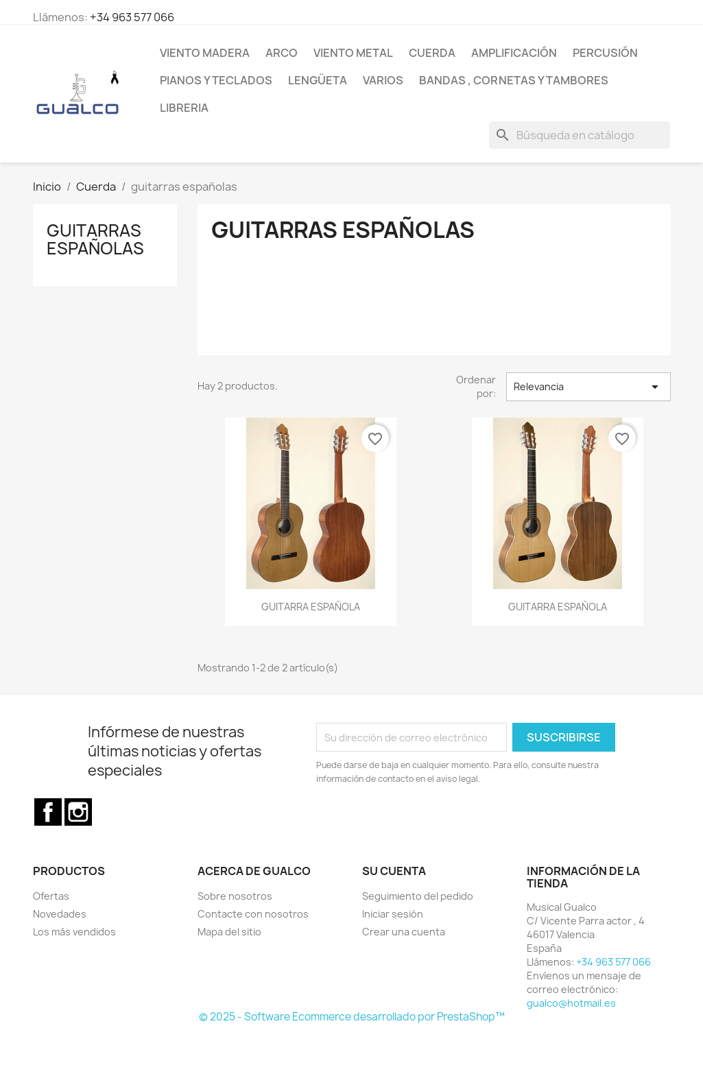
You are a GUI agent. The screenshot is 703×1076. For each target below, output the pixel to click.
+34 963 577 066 (132, 17)
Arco (281, 52)
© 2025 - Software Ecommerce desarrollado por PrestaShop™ (352, 1016)
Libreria (184, 107)
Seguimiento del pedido (417, 895)
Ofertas (51, 895)
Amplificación (514, 52)
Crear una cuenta (403, 931)
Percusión (605, 52)
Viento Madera (205, 52)
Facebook (48, 812)
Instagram (78, 812)
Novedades (59, 913)
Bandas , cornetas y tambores (513, 80)
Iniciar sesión (392, 913)
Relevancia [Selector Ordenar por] (588, 387)
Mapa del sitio (229, 931)
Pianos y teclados (216, 80)
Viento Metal (353, 52)
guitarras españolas (95, 239)
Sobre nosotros (235, 895)
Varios (383, 80)
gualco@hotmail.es (571, 1002)
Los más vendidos (74, 931)
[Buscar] (579, 135)
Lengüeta (317, 80)
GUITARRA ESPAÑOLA (310, 606)
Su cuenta (394, 870)
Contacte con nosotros (253, 913)
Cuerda (432, 52)
